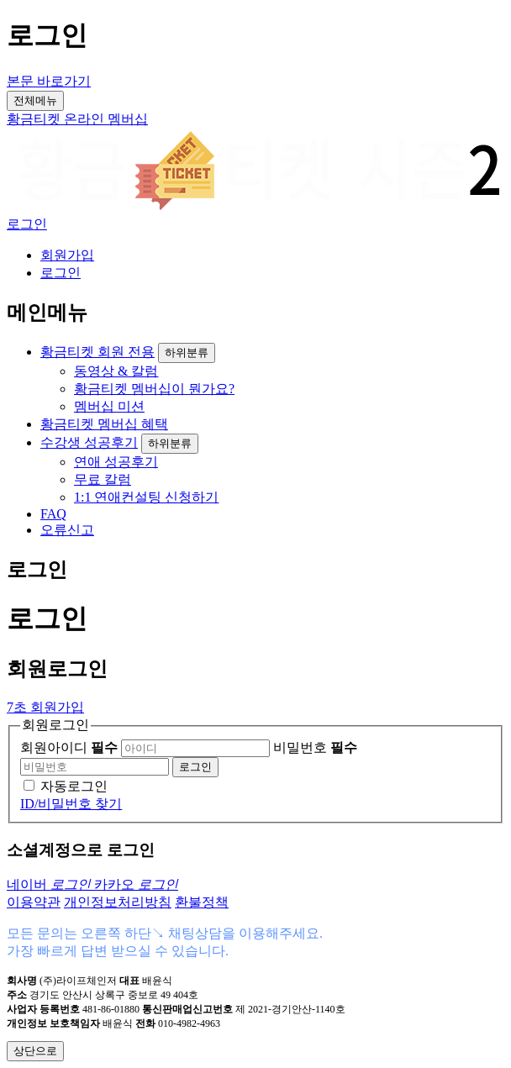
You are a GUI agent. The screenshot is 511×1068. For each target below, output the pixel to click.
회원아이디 (69, 747)
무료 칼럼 (102, 479)
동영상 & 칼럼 (116, 371)
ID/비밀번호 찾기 (71, 804)
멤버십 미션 (109, 406)
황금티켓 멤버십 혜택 (104, 424)
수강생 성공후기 (89, 442)
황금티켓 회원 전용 (97, 352)
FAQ (53, 514)
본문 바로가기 (49, 81)
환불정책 (202, 902)
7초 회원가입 (45, 707)
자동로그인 (74, 786)
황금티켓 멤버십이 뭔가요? (154, 388)
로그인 (27, 224)
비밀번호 (315, 747)
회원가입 (67, 255)
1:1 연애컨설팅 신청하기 (146, 497)
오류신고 (67, 530)
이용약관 (34, 902)
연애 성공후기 (116, 462)
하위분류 (186, 352)
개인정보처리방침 (117, 902)
